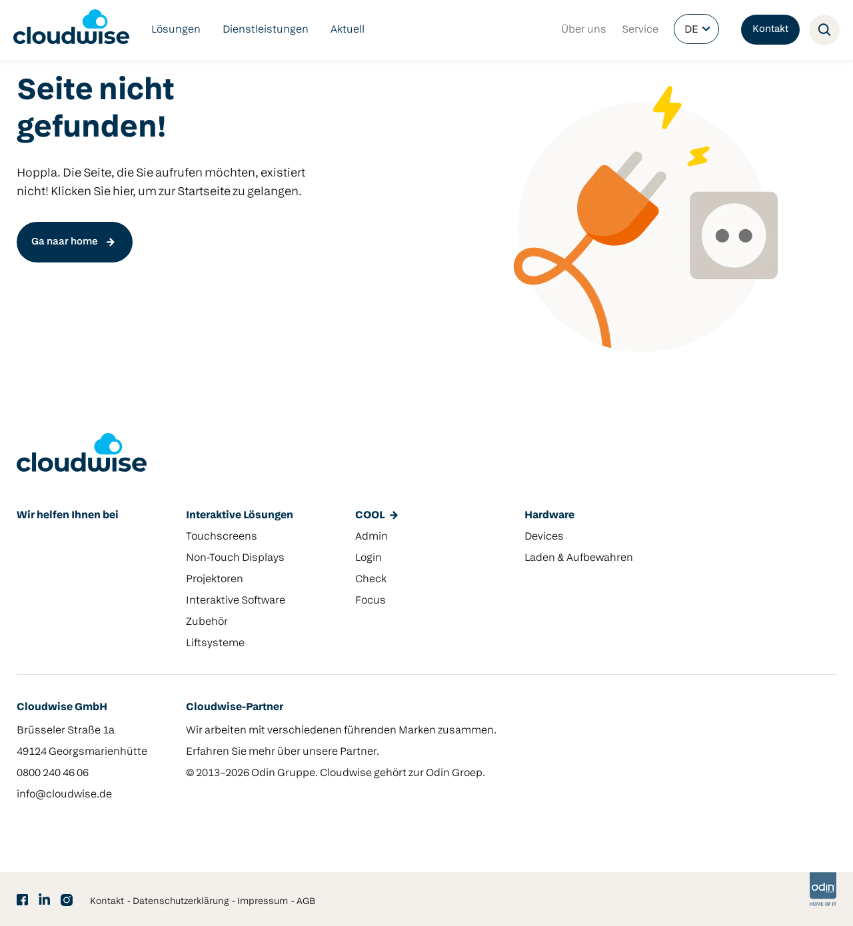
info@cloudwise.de (64, 794)
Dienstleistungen (266, 30)
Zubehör (207, 622)
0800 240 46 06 (53, 773)
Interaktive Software (235, 601)
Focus (370, 601)
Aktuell (348, 30)
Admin (371, 537)
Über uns (583, 30)
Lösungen (176, 30)
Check (371, 579)
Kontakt (770, 30)
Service (640, 30)
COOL (370, 515)
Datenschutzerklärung (181, 902)
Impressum (262, 902)
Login (368, 558)
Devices (544, 537)
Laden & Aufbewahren (578, 558)
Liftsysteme (215, 643)
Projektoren (214, 579)
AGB (306, 902)
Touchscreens (221, 537)
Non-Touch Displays (235, 558)
